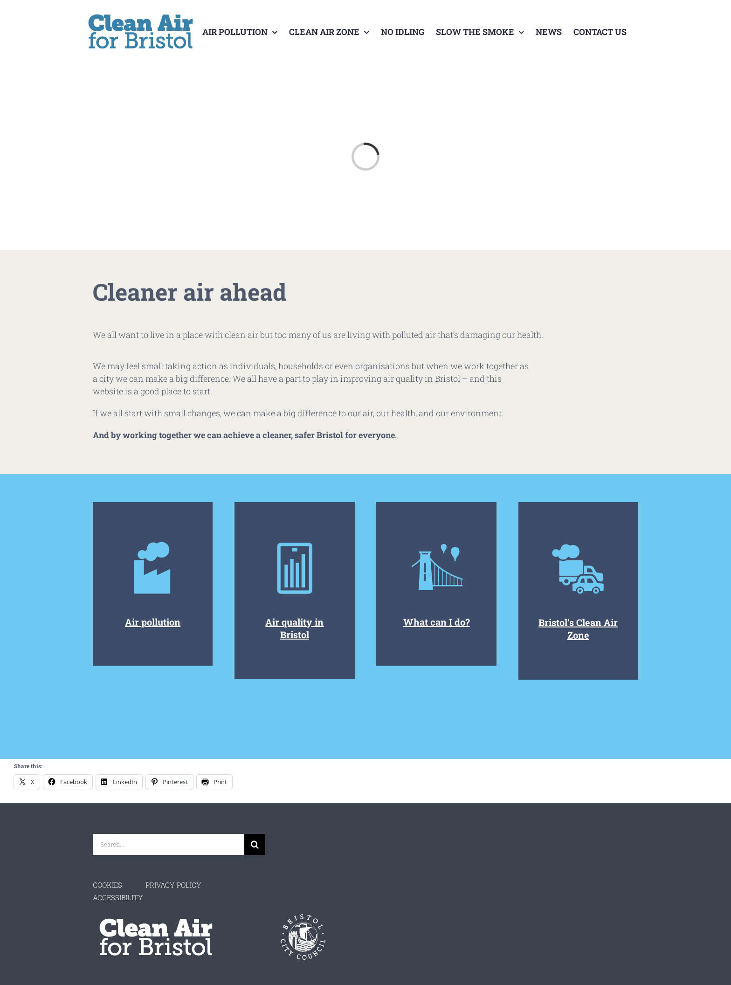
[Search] (254, 844)
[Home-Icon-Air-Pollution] (152, 544)
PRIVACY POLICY (173, 884)
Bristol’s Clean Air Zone (578, 628)
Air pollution (152, 622)
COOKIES (107, 884)
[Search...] (168, 844)
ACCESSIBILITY (118, 897)
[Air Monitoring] (294, 544)
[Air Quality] (436, 544)
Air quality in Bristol (294, 628)
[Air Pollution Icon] (578, 544)
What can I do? (436, 622)
